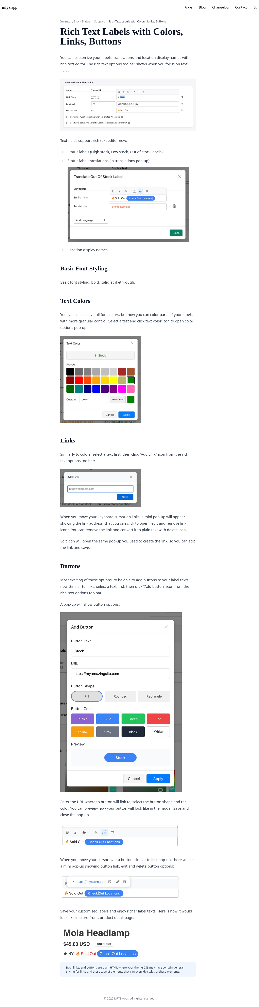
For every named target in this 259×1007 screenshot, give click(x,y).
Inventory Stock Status (75, 21)
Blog (202, 7)
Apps (188, 7)
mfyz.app (9, 7)
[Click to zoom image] (128, 105)
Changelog (220, 7)
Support (99, 21)
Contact (241, 7)
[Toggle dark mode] (255, 7)
